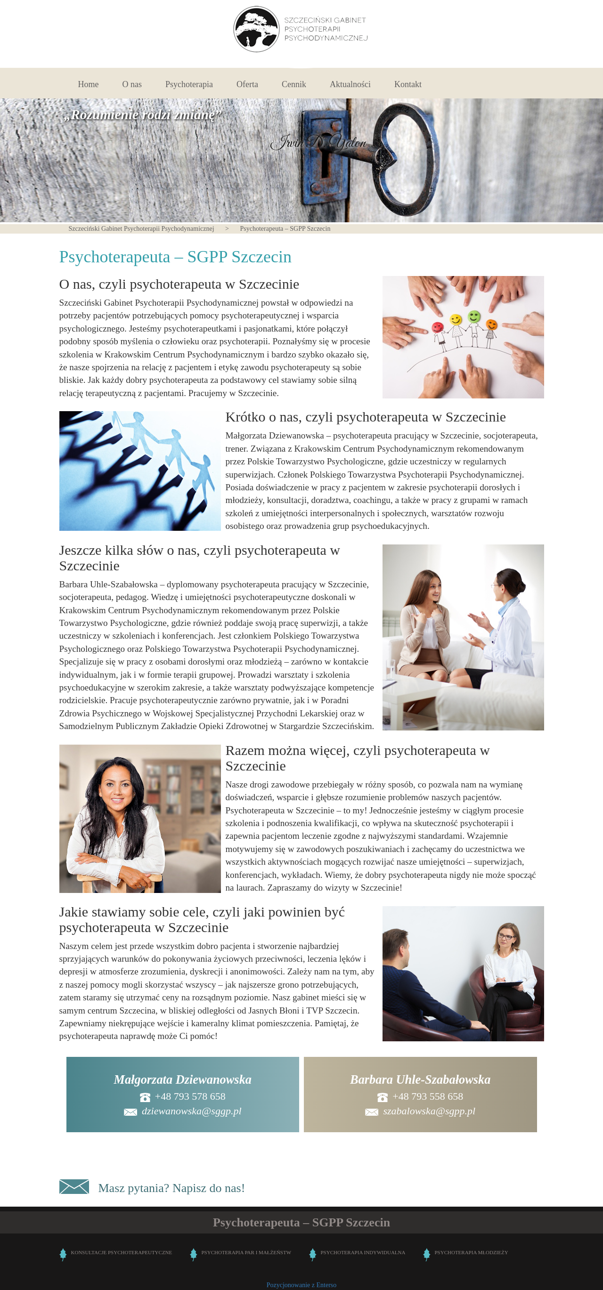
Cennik (294, 84)
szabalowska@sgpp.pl (429, 1111)
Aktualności (350, 84)
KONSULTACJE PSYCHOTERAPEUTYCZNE (121, 1252)
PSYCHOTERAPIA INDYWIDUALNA (363, 1252)
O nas (132, 84)
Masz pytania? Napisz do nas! (171, 1188)
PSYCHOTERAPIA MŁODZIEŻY (471, 1252)
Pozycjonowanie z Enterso (302, 1285)
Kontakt (408, 84)
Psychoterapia (189, 84)
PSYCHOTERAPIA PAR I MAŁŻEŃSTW (247, 1252)
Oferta (247, 84)
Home (88, 84)
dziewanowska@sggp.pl (183, 1111)
